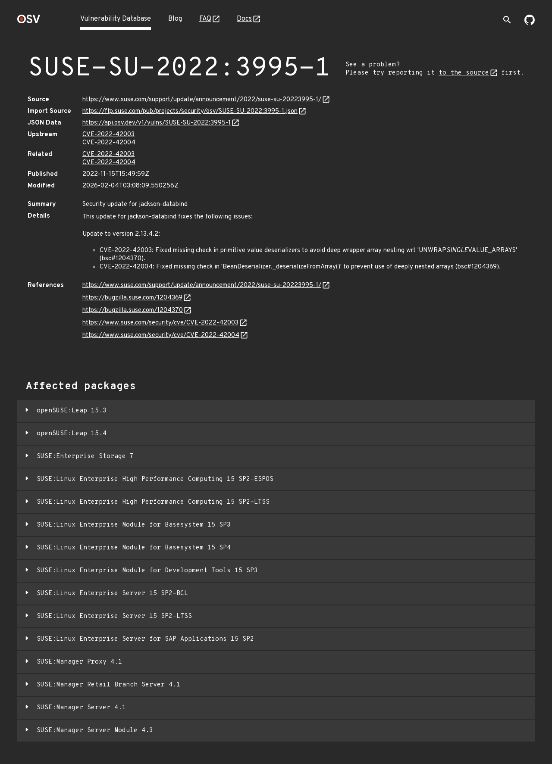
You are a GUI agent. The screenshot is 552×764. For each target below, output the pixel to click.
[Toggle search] (507, 19)
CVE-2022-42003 (108, 135)
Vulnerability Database (115, 19)
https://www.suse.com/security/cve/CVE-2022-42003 (160, 323)
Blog (175, 19)
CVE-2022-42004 (108, 143)
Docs (244, 19)
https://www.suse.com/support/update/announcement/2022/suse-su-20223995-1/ (201, 100)
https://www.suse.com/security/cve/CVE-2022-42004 (160, 335)
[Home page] (29, 21)
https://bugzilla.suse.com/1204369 (132, 298)
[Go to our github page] (529, 23)
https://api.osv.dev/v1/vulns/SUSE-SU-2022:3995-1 (156, 123)
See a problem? (372, 65)
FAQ (205, 19)
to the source (464, 73)
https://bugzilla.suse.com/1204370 (132, 310)
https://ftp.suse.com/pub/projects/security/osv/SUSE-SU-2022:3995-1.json (190, 111)
